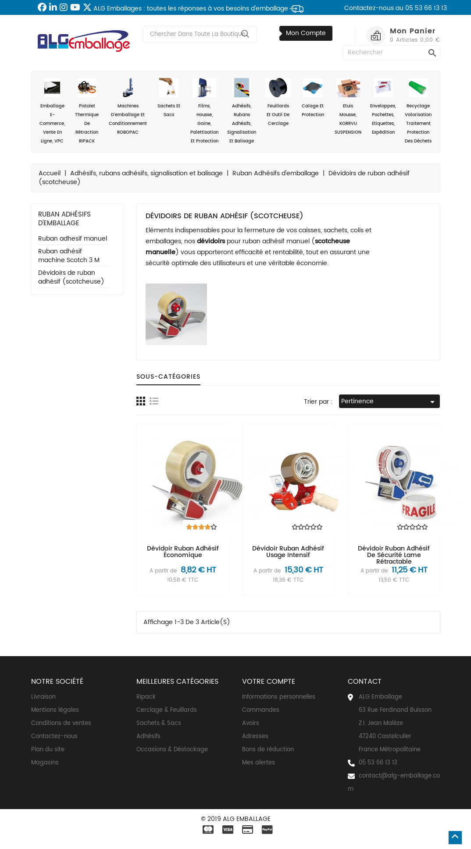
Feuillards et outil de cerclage (278, 102)
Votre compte (268, 681)
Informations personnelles (278, 697)
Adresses (255, 736)
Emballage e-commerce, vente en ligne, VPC (52, 111)
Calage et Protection (313, 98)
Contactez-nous (54, 736)
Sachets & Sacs (158, 723)
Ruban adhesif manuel (72, 239)
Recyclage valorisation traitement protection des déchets (418, 111)
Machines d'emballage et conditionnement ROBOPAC (128, 107)
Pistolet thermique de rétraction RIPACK (87, 111)
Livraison (43, 697)
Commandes (260, 710)
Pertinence (389, 401)
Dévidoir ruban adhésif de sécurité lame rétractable (394, 555)
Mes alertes (258, 762)
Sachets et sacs (169, 98)
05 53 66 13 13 (378, 762)
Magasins (45, 762)
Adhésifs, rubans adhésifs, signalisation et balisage (241, 111)
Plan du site (47, 749)
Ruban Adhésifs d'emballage (64, 219)
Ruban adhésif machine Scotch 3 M (69, 256)
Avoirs (250, 723)
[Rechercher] (391, 52)
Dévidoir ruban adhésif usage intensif (288, 552)
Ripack (146, 697)
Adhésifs (148, 736)
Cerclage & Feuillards (166, 710)
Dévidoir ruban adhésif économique (183, 552)
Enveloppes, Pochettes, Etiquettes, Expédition (383, 107)
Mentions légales (55, 710)
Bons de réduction (268, 749)
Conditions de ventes (61, 723)
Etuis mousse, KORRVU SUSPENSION (348, 107)
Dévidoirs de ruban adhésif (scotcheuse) (71, 278)
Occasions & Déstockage (172, 749)
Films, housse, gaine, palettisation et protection (204, 111)
